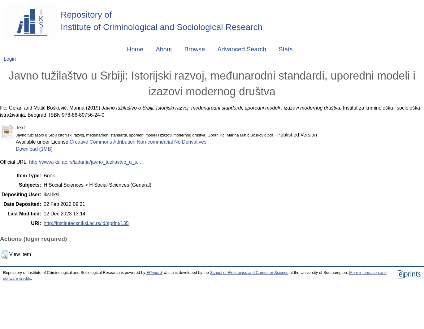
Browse (194, 49)
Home (135, 49)
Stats (286, 49)
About (164, 49)
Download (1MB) (34, 149)
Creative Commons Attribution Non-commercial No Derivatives (138, 142)
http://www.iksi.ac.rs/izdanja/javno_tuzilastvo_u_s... (85, 162)
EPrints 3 (154, 272)
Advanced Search (241, 49)
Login (10, 59)
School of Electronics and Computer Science (249, 272)
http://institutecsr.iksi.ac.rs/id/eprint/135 (86, 223)
